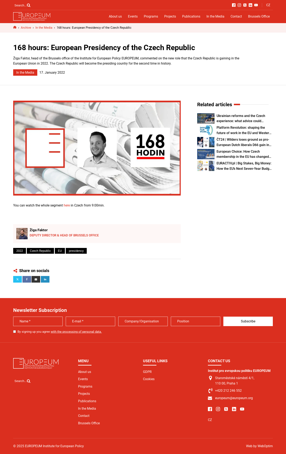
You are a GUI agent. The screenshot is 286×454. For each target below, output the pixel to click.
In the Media (215, 16)
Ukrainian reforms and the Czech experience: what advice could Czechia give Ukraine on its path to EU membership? (244, 119)
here (67, 205)
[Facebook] (26, 279)
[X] (17, 279)
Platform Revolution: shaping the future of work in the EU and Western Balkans (244, 131)
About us (115, 16)
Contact (236, 16)
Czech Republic (40, 251)
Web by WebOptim (259, 446)
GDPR (147, 372)
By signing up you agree (60, 332)
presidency (76, 251)
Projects (170, 16)
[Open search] (22, 5)
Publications (191, 16)
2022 (19, 251)
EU (60, 251)
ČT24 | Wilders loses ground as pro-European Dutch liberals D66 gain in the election (243, 142)
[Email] (36, 279)
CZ (268, 5)
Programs (151, 16)
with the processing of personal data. (76, 332)
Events (133, 16)
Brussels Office (259, 16)
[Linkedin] (45, 279)
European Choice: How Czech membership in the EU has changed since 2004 (243, 154)
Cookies (149, 379)
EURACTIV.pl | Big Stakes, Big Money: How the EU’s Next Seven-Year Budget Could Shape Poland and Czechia (244, 166)
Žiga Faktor (39, 230)
